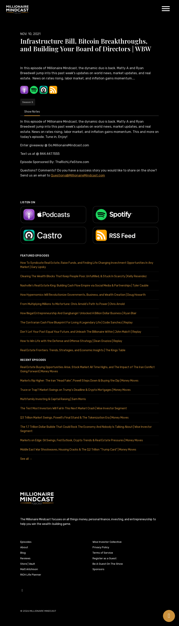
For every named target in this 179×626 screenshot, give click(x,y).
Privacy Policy (101, 547)
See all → (26, 459)
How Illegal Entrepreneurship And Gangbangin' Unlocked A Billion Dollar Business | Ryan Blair (78, 313)
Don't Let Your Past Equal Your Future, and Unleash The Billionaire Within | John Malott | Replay (80, 332)
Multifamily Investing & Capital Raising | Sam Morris (53, 399)
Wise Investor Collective (107, 541)
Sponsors (98, 569)
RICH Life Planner (30, 574)
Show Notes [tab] (32, 111)
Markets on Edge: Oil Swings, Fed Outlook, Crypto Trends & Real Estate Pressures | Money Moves (81, 440)
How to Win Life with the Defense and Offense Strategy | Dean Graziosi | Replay (71, 341)
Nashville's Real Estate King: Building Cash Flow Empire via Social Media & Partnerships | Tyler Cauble (84, 285)
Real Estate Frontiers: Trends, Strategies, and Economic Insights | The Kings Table (72, 350)
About (24, 547)
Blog (23, 552)
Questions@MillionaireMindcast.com (78, 175)
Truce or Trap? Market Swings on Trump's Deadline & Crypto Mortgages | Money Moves (75, 390)
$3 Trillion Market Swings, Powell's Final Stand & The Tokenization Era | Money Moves (74, 417)
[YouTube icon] (22, 590)
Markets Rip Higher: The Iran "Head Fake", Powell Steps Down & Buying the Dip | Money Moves (79, 380)
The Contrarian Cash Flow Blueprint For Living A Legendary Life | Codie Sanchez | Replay (76, 322)
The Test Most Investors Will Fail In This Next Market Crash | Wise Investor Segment (73, 408)
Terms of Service (103, 552)
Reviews (25, 558)
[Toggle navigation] (166, 9)
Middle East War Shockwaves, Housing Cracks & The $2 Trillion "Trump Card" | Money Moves (78, 449)
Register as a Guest (104, 558)
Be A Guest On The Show (108, 563)
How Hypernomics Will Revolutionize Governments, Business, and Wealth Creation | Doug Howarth (83, 295)
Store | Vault (27, 563)
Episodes (26, 541)
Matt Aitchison (29, 569)
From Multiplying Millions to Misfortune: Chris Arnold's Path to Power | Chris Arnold (72, 304)
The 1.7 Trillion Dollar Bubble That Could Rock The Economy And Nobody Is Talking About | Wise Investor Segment (86, 429)
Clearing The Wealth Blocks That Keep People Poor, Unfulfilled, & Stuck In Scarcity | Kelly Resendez (83, 276)
